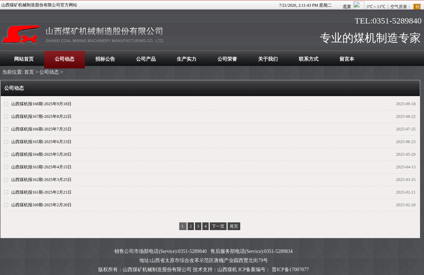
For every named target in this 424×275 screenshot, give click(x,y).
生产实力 (186, 59)
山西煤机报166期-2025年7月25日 (41, 129)
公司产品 (146, 59)
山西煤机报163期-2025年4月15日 (41, 167)
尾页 (234, 226)
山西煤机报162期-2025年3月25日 (41, 179)
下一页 (218, 226)
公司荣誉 (227, 59)
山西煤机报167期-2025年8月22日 (41, 116)
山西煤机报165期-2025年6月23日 (41, 141)
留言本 (346, 59)
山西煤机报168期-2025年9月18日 (41, 103)
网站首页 (24, 59)
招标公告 (105, 59)
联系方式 (308, 59)
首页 (29, 72)
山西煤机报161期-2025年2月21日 (41, 192)
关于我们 (268, 59)
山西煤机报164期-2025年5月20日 (41, 154)
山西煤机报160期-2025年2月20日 (41, 204)
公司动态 (64, 59)
